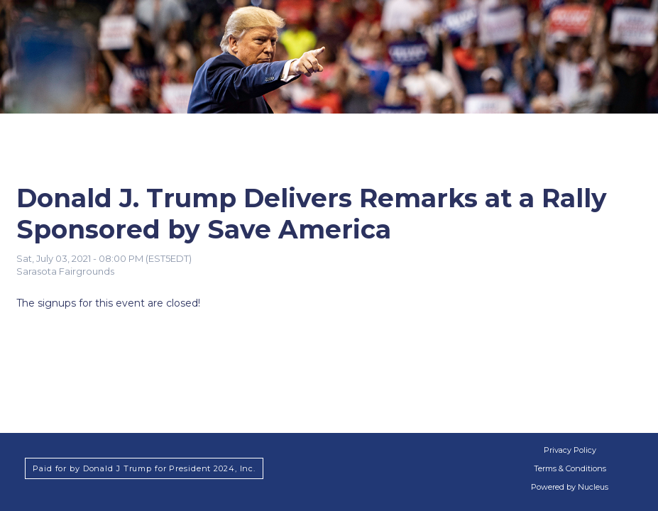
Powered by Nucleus (569, 487)
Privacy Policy (570, 450)
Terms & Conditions (570, 468)
